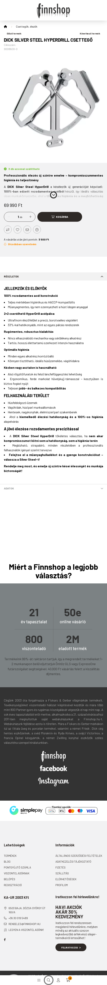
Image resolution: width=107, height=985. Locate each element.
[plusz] (30, 217)
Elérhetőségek (65, 879)
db (21, 217)
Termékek (10, 855)
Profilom (61, 885)
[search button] (49, 980)
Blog (7, 861)
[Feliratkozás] (20, 244)
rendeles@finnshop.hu (24, 924)
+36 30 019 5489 (18, 918)
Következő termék (91, 33)
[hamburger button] (39, 980)
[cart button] (68, 980)
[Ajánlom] (27, 229)
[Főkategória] (5, 27)
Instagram (53, 782)
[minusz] (9, 217)
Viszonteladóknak (16, 873)
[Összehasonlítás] (8, 229)
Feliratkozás (71, 947)
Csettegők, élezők (26, 26)
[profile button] (58, 980)
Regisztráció (13, 885)
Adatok (9, 488)
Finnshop (53, 757)
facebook (5, 940)
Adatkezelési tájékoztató (73, 861)
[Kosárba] (59, 217)
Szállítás (62, 873)
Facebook (53, 768)
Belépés (9, 879)
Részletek (11, 276)
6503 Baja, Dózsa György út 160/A (27, 910)
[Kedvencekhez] (17, 229)
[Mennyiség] (15, 217)
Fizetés (60, 867)
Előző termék (12, 33)
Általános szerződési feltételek (78, 855)
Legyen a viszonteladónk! (26, 929)
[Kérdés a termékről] (37, 229)
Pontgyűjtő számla (17, 867)
